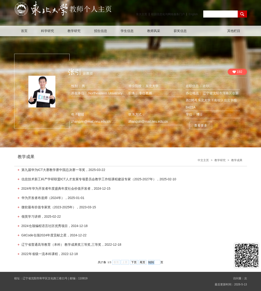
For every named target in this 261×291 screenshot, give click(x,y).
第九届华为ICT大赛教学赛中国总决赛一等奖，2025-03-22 (63, 170)
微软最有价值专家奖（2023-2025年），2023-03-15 (58, 207)
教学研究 (74, 31)
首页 (24, 31)
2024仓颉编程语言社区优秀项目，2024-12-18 (54, 226)
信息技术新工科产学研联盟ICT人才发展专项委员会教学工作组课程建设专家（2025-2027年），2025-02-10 (98, 179)
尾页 (142, 262)
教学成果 (236, 160)
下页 (134, 262)
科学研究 (47, 31)
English (193, 14)
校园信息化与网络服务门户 (168, 14)
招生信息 (100, 31)
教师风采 (153, 31)
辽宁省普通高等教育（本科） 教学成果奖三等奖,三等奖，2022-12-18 (71, 244)
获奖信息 (180, 31)
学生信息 (127, 31)
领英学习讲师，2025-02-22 (41, 216)
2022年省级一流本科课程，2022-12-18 (49, 254)
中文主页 (203, 160)
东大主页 (141, 14)
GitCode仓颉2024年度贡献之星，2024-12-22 (54, 235)
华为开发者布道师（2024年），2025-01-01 (53, 198)
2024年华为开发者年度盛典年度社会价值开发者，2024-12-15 (66, 188)
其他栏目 (233, 31)
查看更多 (200, 125)
